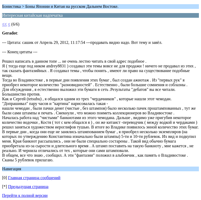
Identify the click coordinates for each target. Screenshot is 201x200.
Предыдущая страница (28, 186)
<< (4, 24)
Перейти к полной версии (25, 195)
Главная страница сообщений (34, 177)
